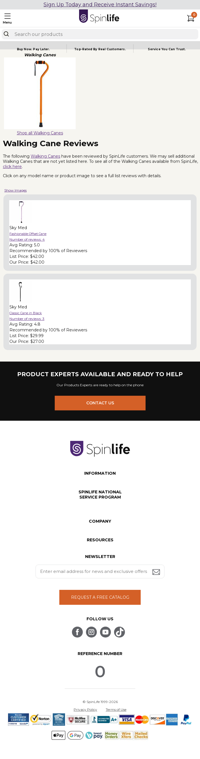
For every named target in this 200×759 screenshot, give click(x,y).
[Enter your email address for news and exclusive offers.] (100, 571)
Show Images (15, 190)
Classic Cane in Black (25, 313)
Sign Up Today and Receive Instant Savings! (100, 4)
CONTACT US (100, 402)
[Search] (6, 33)
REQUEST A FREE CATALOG (100, 597)
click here (12, 166)
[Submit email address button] (156, 572)
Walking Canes (45, 156)
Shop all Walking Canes (40, 133)
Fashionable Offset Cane (27, 234)
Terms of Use (116, 709)
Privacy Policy (85, 709)
